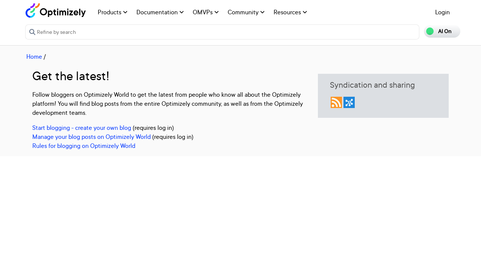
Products (112, 12)
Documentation (160, 12)
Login (442, 12)
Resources (290, 12)
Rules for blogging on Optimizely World (83, 146)
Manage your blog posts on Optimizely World (91, 136)
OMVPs (206, 12)
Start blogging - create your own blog (81, 127)
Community (246, 12)
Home (34, 56)
